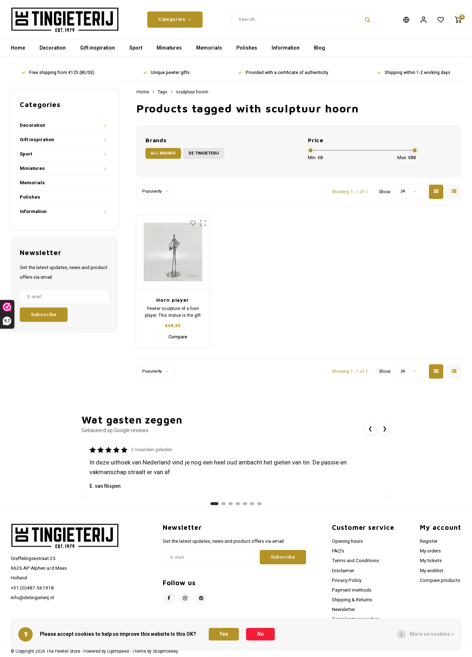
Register (429, 541)
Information (286, 48)
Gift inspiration (97, 48)
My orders (430, 551)
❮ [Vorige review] (370, 429)
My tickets (431, 561)
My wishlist (431, 570)
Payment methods (351, 590)
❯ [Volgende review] (385, 429)
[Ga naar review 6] (252, 504)
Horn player (172, 300)
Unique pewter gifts (166, 73)
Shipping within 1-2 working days (413, 73)
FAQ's (338, 551)
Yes (223, 634)
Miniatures (169, 48)
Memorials (209, 48)
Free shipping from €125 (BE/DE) (58, 73)
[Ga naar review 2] (223, 504)
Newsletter (343, 610)
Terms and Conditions (355, 561)
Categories (174, 19)
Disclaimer (343, 570)
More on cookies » (431, 634)
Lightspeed (118, 651)
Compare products (440, 580)
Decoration (53, 48)
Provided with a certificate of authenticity (283, 73)
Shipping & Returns (352, 600)
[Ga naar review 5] (245, 504)
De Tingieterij (204, 154)
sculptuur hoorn (192, 92)
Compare (177, 337)
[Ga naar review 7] (259, 504)
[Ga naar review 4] (238, 504)
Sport (135, 48)
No (260, 634)
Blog (319, 48)
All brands (163, 154)
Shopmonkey (165, 651)
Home (18, 48)
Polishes (246, 48)
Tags (162, 92)
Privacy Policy (346, 580)
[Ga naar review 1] (214, 504)
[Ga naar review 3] (230, 504)
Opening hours (347, 541)
